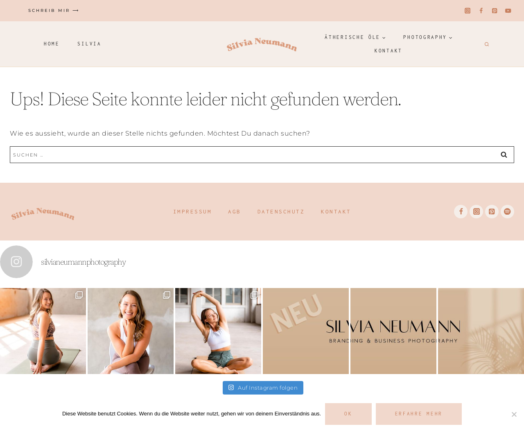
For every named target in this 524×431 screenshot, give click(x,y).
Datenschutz (281, 211)
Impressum (192, 211)
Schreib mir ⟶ (53, 10)
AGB (234, 211)
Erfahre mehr (419, 413)
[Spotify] (507, 211)
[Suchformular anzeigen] (485, 44)
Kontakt (388, 50)
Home (52, 43)
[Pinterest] (495, 11)
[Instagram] (468, 11)
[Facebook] (481, 11)
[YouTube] (508, 11)
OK (348, 413)
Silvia (89, 43)
